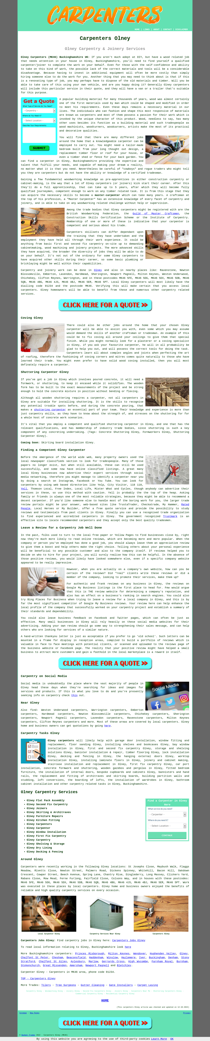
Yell (24, 488)
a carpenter (45, 161)
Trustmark (170, 516)
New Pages (34, 1013)
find (33, 710)
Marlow (93, 961)
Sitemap (23, 1013)
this (74, 695)
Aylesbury (78, 961)
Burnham (182, 961)
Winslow (112, 957)
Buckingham (157, 957)
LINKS (146, 29)
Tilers (46, 985)
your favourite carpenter (120, 345)
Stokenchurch (30, 965)
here (107, 725)
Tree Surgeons (66, 985)
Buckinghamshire (135, 784)
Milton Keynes (119, 953)
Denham (173, 957)
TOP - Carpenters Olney (38, 978)
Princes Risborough (89, 953)
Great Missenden (54, 965)
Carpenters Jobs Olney (128, 940)
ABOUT (156, 29)
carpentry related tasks (88, 784)
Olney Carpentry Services (49, 792)
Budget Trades (28, 1035)
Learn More (159, 1038)
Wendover (139, 953)
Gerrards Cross (113, 961)
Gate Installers (121, 985)
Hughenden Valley (163, 953)
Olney (98, 270)
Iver (142, 957)
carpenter (61, 364)
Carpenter (28, 972)
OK (172, 1038)
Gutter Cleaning (92, 985)
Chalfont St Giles (53, 961)
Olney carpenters (61, 740)
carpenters (181, 84)
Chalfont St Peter (34, 957)
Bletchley (124, 965)
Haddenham (96, 957)
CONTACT (167, 29)
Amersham (76, 965)
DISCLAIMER (181, 29)
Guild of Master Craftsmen (156, 213)
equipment (117, 72)
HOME (137, 29)
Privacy (187, 1013)
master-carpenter (107, 195)
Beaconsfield (76, 957)
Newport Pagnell (97, 965)
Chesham (57, 957)
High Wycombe (138, 961)
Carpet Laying (147, 985)
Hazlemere (128, 957)
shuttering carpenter (50, 409)
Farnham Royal (162, 961)
